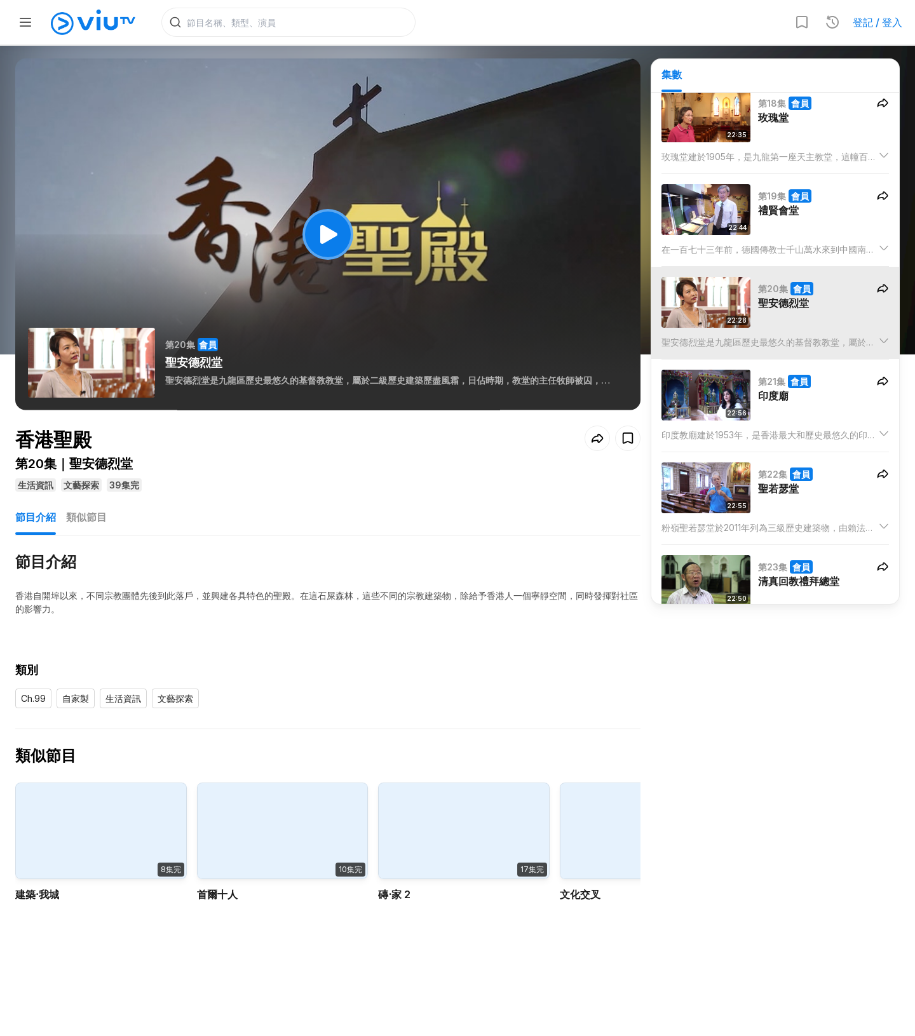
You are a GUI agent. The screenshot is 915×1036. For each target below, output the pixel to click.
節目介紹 (35, 519)
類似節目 (86, 519)
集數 (671, 77)
